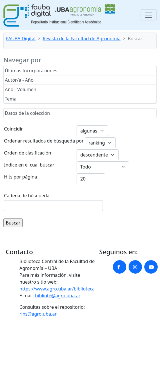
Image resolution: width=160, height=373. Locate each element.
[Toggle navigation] (149, 15)
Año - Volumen (20, 89)
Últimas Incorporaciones (31, 70)
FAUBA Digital (20, 38)
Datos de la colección (27, 113)
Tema (11, 99)
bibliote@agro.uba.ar (58, 295)
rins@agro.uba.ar (38, 314)
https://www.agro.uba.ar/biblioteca (57, 289)
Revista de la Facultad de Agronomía (82, 38)
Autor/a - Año (19, 80)
